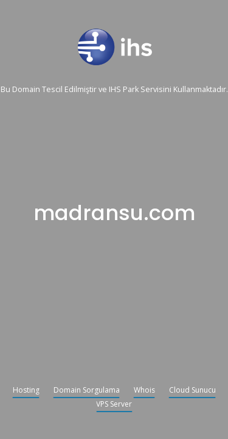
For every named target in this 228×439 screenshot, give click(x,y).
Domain (26, 90)
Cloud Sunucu (192, 391)
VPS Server (114, 405)
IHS (115, 90)
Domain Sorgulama (87, 391)
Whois (144, 391)
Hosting (26, 391)
